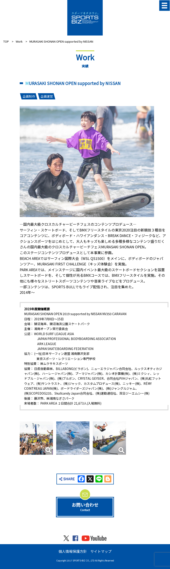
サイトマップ (101, 551)
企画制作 (29, 96)
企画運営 (47, 96)
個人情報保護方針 (72, 551)
